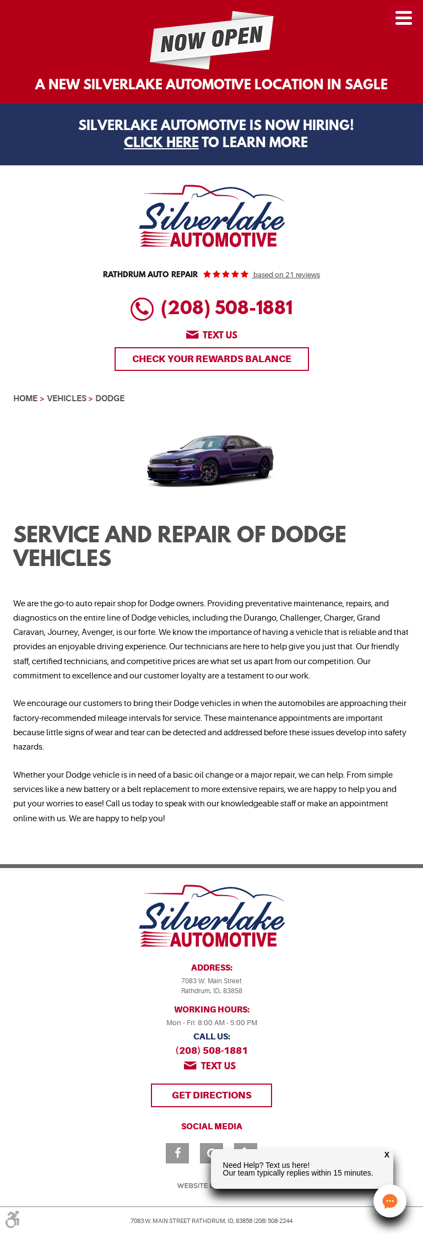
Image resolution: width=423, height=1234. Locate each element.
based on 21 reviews (286, 275)
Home (25, 398)
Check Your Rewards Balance (211, 358)
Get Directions (212, 1095)
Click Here (161, 144)
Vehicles (66, 398)
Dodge (109, 398)
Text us (220, 336)
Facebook (177, 1153)
